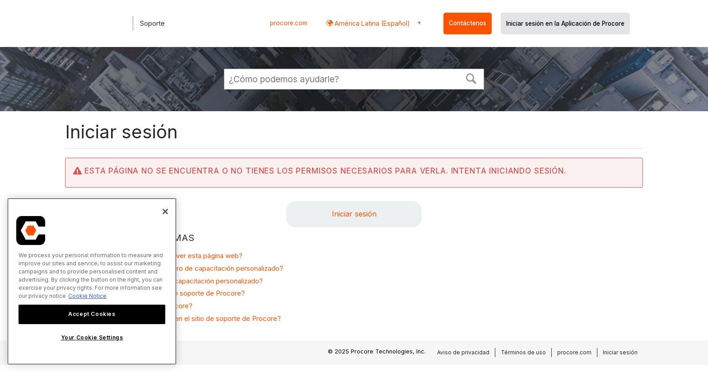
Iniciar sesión (354, 213)
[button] (471, 77)
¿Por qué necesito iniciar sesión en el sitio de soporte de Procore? (178, 318)
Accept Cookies (91, 314)
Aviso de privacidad (463, 352)
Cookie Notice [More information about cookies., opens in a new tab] (87, 295)
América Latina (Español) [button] (371, 23)
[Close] (165, 211)
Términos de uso (523, 352)
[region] (92, 281)
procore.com (288, 23)
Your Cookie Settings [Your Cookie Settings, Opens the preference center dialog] (92, 337)
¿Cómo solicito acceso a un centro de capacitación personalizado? (179, 268)
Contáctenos (467, 23)
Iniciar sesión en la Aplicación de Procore (565, 23)
